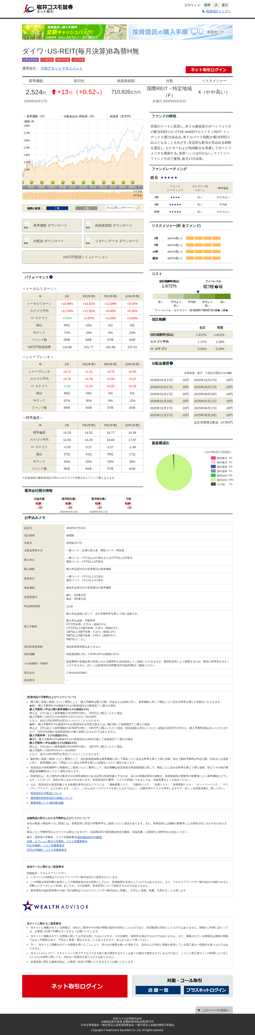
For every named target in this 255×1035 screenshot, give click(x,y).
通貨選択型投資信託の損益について (52, 797)
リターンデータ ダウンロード (117, 241)
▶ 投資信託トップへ (216, 11)
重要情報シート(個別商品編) (47, 802)
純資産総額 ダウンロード (113, 225)
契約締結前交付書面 (89, 837)
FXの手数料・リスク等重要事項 (45, 845)
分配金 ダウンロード (48, 241)
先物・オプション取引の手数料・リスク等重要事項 (57, 841)
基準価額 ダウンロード (50, 225)
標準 (207, 5)
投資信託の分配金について (46, 793)
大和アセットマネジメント (62, 68)
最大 (225, 5)
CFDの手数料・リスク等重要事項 (46, 849)
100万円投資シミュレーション (85, 257)
